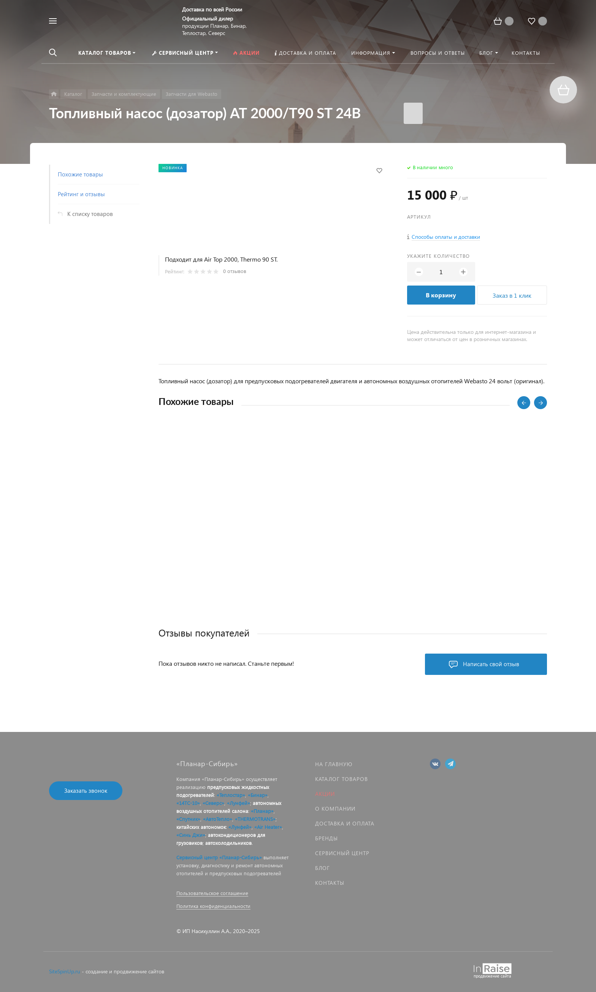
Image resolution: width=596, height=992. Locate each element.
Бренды (326, 838)
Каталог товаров (341, 778)
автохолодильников (228, 843)
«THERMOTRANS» (255, 819)
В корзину (441, 295)
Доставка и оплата (344, 823)
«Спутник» (188, 819)
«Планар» (262, 811)
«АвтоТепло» (217, 819)
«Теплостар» (231, 795)
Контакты (329, 882)
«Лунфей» (238, 803)
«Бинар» (258, 795)
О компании (335, 808)
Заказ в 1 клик (512, 295)
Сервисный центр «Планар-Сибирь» (219, 857)
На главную (333, 764)
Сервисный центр (342, 853)
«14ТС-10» (188, 803)
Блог (322, 867)
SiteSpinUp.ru (64, 971)
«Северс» (213, 803)
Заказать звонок (85, 790)
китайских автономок (201, 827)
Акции (325, 793)
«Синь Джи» (190, 835)
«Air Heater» (268, 827)
